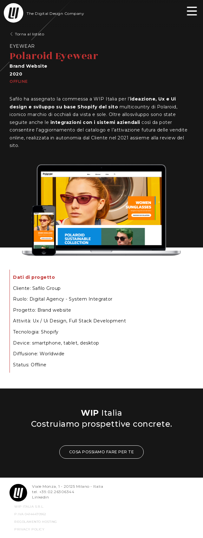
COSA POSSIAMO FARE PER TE (101, 451)
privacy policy (29, 529)
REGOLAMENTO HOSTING (35, 522)
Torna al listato (29, 34)
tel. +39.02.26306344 (53, 491)
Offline (19, 81)
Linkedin (40, 497)
